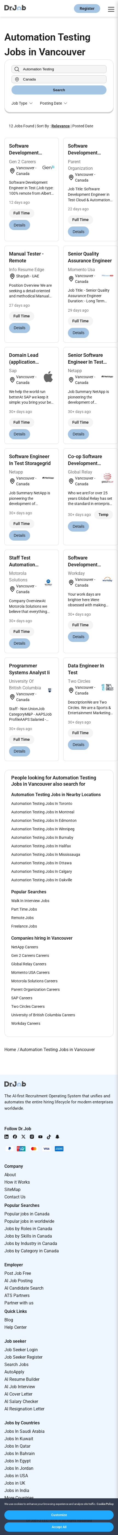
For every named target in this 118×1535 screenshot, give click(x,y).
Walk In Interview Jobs (30, 901)
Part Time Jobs (24, 909)
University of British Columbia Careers (43, 1015)
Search (59, 90)
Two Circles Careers (28, 1006)
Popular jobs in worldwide (29, 1221)
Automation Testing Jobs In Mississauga (45, 854)
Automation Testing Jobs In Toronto (41, 803)
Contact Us (14, 1197)
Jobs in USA (16, 1475)
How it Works (17, 1182)
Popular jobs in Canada (27, 1213)
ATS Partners (17, 1295)
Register (87, 8)
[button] (59, 1515)
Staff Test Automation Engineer (22, 564)
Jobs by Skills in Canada (28, 1236)
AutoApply (14, 1372)
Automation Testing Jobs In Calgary (41, 871)
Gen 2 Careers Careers (30, 955)
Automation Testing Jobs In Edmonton (44, 820)
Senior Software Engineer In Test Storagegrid (85, 362)
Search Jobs (16, 1364)
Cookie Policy (105, 1503)
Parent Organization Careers (35, 989)
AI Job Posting (18, 1280)
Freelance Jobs (24, 926)
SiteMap (12, 1189)
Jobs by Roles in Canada (28, 1228)
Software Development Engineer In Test (26, 152)
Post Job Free (17, 1273)
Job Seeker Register (23, 1357)
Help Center (15, 1327)
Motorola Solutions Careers (34, 981)
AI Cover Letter (18, 1394)
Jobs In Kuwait (18, 1438)
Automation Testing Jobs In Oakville (41, 880)
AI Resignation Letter (24, 1408)
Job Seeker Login (21, 1349)
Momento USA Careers (30, 972)
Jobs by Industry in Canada (30, 1243)
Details (19, 225)
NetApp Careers (24, 947)
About (10, 1174)
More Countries (19, 1497)
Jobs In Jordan (18, 1468)
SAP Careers (21, 998)
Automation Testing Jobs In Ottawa (41, 863)
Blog (8, 1319)
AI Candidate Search (24, 1288)
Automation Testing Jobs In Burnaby (42, 837)
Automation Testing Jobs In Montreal (42, 812)
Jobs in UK (14, 1483)
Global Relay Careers (28, 964)
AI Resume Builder (21, 1379)
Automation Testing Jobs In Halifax (41, 846)
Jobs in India (16, 1490)
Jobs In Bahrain (19, 1453)
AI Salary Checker (21, 1401)
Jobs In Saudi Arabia (24, 1431)
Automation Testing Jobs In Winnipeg (42, 829)
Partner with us (18, 1303)
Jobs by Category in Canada (31, 1250)
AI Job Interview (19, 1386)
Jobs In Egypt (17, 1461)
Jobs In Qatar (17, 1446)
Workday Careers (25, 1023)
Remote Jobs (22, 918)
